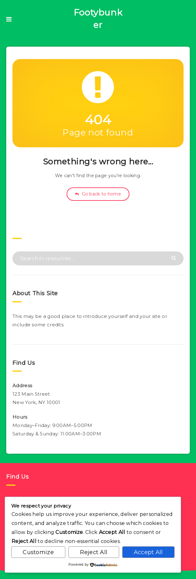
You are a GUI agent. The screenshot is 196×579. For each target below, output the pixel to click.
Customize (38, 552)
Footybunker (98, 18)
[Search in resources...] (98, 258)
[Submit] (174, 257)
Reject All (93, 552)
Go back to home (98, 194)
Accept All (148, 552)
